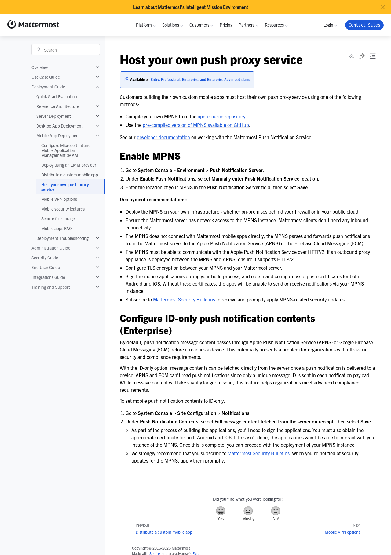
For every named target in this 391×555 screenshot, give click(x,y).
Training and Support (50, 287)
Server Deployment (53, 116)
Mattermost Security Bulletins (184, 299)
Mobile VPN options (59, 199)
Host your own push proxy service (65, 187)
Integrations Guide (48, 277)
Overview (39, 67)
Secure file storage (58, 218)
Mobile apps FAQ (56, 228)
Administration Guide (50, 247)
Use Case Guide (45, 77)
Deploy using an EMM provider (68, 165)
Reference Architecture (57, 106)
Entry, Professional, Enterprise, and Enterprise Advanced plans (200, 79)
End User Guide (45, 267)
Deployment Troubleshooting (62, 238)
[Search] (65, 49)
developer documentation (163, 137)
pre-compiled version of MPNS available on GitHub (196, 125)
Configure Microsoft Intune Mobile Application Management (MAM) (65, 150)
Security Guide (44, 257)
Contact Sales (364, 25)
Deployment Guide (48, 86)
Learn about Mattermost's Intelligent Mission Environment (190, 7)
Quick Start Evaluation (56, 96)
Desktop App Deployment (59, 125)
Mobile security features (63, 208)
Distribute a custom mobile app (69, 174)
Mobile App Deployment (58, 135)
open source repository (221, 116)
